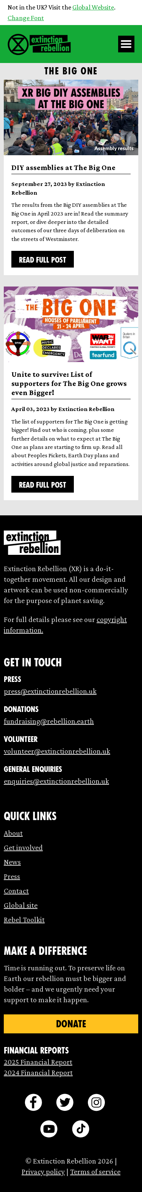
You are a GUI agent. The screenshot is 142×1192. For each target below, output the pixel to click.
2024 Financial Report (38, 1072)
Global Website (93, 7)
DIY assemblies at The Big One (63, 167)
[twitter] (64, 1102)
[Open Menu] (126, 44)
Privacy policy (43, 1171)
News (12, 862)
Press (12, 876)
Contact (16, 891)
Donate (71, 1024)
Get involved (23, 847)
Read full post (42, 260)
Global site (20, 905)
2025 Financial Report (38, 1062)
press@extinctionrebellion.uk (50, 691)
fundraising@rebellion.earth (49, 721)
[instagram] (96, 1102)
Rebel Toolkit (24, 919)
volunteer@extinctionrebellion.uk (57, 751)
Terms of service (95, 1171)
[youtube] (48, 1129)
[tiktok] (80, 1129)
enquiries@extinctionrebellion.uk (56, 781)
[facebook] (33, 1102)
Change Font (26, 17)
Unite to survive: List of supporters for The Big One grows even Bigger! (69, 383)
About (13, 833)
